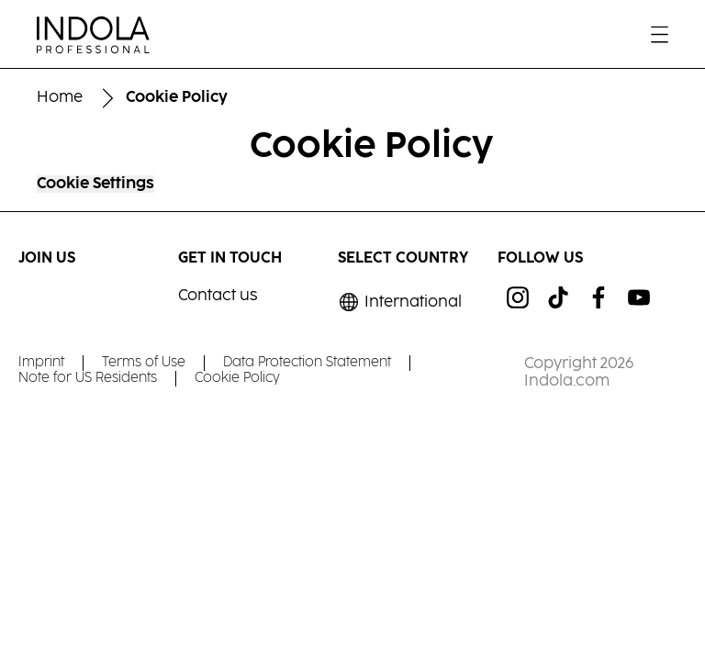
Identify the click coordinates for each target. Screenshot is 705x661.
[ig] (518, 297)
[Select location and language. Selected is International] (400, 302)
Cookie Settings (95, 184)
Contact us (217, 296)
